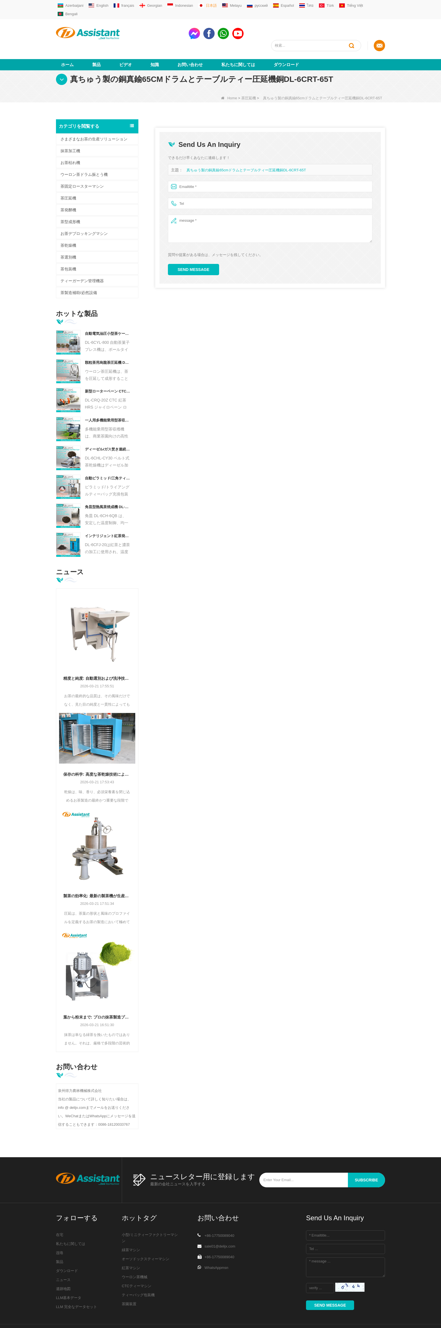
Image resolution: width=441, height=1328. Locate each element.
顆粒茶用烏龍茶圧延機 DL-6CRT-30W (107, 342)
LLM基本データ (68, 1277)
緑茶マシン (131, 1229)
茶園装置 (129, 1283)
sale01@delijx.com (219, 1226)
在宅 (59, 1214)
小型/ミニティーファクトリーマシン (150, 1217)
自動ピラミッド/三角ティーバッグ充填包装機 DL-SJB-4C (107, 458)
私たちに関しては (238, 44)
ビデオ (125, 44)
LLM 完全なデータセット (76, 1286)
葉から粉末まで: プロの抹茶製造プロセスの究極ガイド (97, 996)
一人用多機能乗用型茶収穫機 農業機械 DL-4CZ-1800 (107, 400)
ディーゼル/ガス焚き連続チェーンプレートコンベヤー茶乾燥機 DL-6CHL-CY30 (107, 429)
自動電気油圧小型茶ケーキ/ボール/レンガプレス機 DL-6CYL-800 (107, 313)
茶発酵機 (68, 189)
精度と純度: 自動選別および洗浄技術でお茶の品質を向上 (97, 658)
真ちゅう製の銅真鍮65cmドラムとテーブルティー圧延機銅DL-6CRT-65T (246, 149)
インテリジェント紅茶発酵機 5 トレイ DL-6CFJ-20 (107, 515)
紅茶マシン (131, 1247)
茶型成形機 (70, 201)
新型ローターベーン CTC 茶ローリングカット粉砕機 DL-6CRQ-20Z (107, 371)
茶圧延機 (248, 77)
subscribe (366, 1159)
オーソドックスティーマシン (145, 1238)
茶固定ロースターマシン (82, 165)
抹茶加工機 (70, 130)
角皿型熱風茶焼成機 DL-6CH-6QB (107, 486)
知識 (154, 44)
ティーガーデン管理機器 (82, 260)
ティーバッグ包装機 (138, 1274)
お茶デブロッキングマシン (84, 213)
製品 (96, 44)
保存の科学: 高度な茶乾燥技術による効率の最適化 (97, 754)
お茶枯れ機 (70, 142)
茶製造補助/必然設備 (78, 272)
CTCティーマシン (136, 1265)
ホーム (67, 44)
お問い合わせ (190, 44)
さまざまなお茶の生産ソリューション (93, 118)
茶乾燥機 (68, 225)
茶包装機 (68, 248)
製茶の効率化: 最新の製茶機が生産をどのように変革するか (97, 875)
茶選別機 (68, 236)
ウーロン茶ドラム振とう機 (84, 154)
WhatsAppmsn (216, 1247)
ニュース (63, 1259)
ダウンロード (286, 44)
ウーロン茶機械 (134, 1256)
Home (229, 77)
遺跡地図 (63, 1268)
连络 (59, 1232)
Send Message (194, 249)
